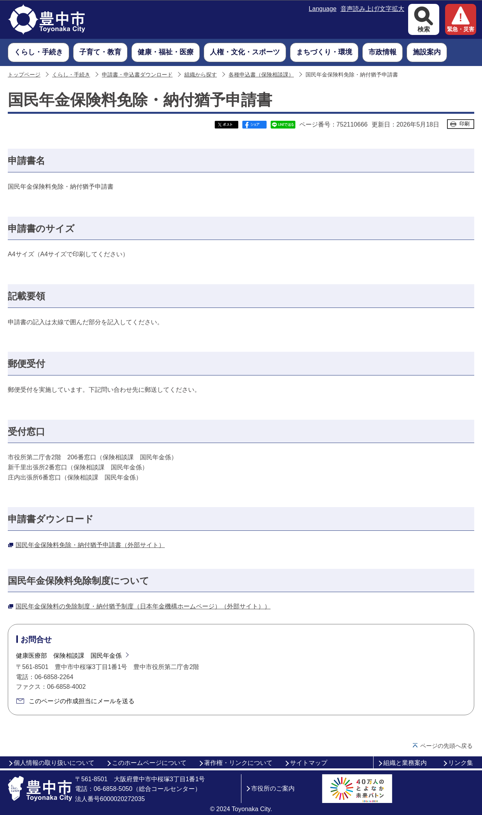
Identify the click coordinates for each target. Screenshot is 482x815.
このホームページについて (149, 762)
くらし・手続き (71, 75)
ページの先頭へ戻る (446, 745)
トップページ (24, 75)
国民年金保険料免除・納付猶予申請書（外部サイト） (90, 545)
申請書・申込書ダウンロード (137, 75)
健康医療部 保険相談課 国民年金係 (69, 655)
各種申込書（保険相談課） (261, 75)
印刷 (464, 124)
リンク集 (460, 762)
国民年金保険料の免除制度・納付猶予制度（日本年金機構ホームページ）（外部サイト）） (143, 606)
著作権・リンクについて (238, 762)
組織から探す (200, 75)
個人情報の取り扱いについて (54, 762)
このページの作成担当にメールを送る (81, 701)
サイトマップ (308, 762)
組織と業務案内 (405, 762)
